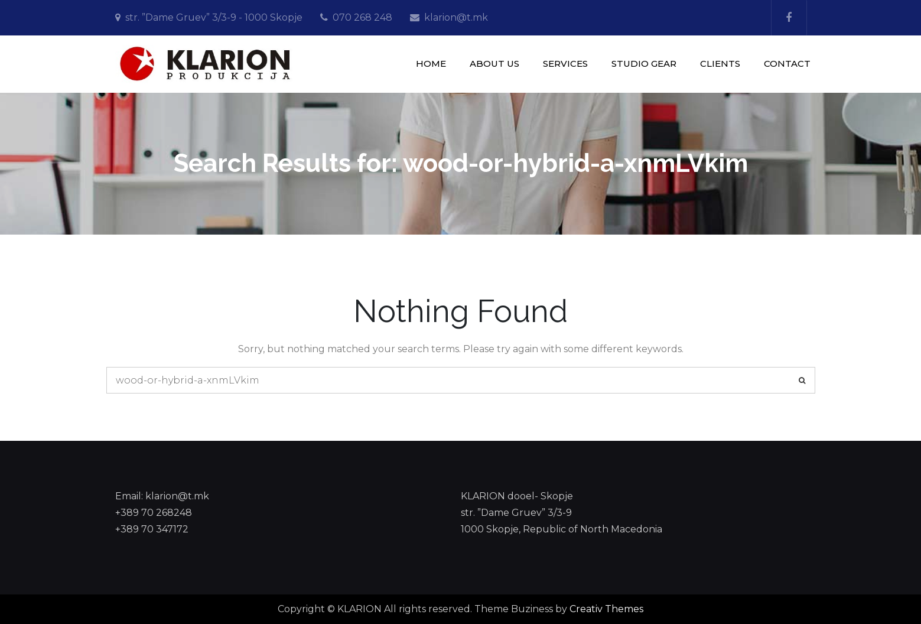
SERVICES (565, 63)
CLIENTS (720, 63)
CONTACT (787, 63)
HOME (431, 63)
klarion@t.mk (456, 17)
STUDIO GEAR (643, 63)
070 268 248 (362, 17)
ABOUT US (494, 63)
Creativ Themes (606, 609)
